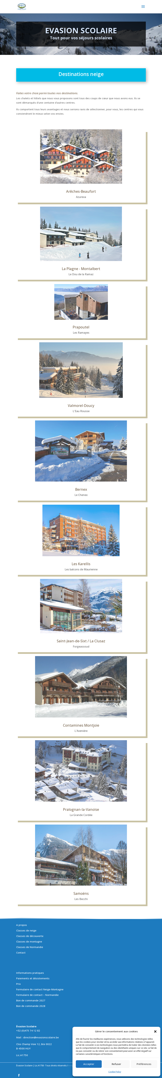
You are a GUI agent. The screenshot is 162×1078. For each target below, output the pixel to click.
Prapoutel (81, 327)
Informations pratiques (30, 972)
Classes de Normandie (29, 947)
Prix (18, 983)
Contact (21, 952)
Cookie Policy (114, 1071)
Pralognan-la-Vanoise (81, 809)
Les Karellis (81, 564)
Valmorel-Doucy (81, 405)
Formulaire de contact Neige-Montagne (39, 989)
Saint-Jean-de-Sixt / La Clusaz (81, 641)
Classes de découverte (29, 936)
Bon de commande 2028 (30, 1006)
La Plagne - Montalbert (81, 268)
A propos (21, 925)
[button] (155, 1031)
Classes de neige (26, 930)
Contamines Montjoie (81, 725)
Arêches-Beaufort (81, 191)
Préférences (144, 1064)
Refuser (116, 1064)
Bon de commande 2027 (30, 1000)
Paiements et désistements (32, 978)
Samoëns (81, 893)
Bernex (81, 489)
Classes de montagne (29, 941)
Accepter (88, 1064)
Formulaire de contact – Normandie (37, 995)
